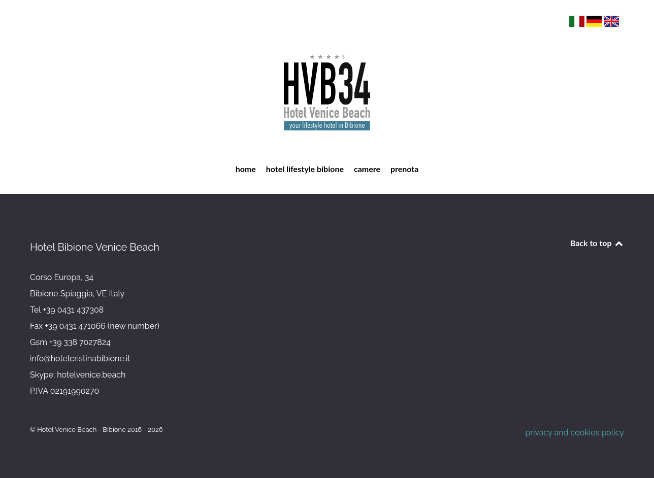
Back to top (597, 243)
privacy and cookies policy (574, 432)
